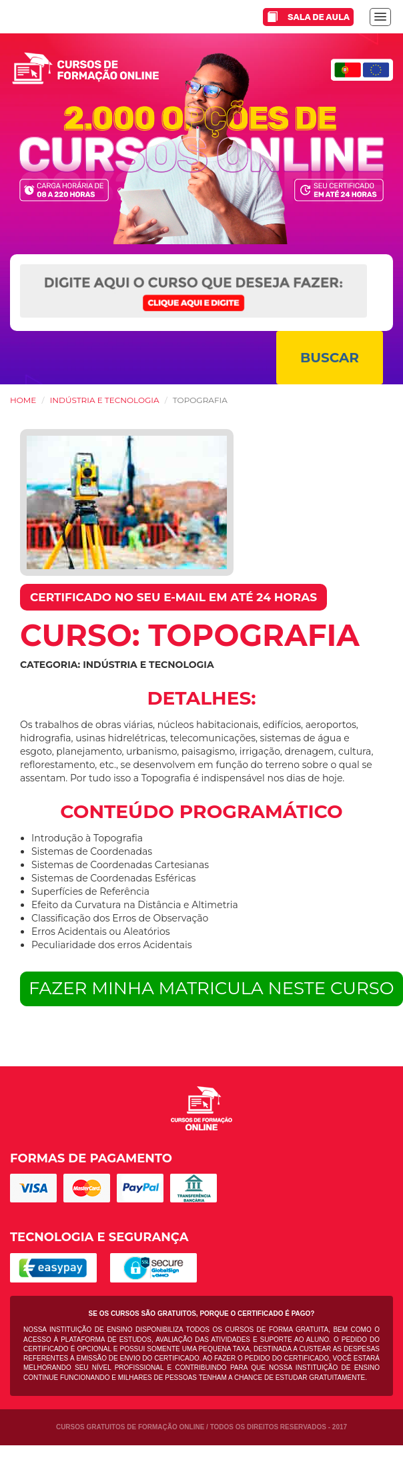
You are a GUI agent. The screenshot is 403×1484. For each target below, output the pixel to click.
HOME (23, 400)
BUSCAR (329, 358)
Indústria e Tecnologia (104, 400)
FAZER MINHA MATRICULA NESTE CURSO (211, 988)
